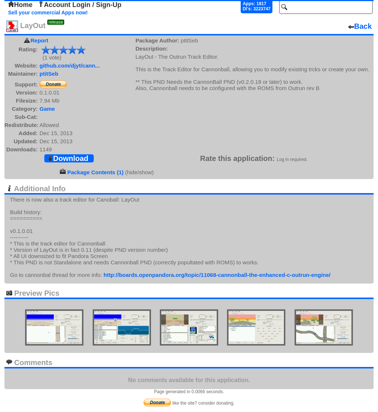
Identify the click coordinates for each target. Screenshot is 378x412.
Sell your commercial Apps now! (48, 13)
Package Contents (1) (95, 172)
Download (68, 158)
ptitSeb (48, 74)
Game (47, 109)
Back (360, 26)
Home (20, 4)
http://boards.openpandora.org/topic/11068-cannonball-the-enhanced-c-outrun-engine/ (216, 275)
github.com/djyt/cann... (69, 65)
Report (39, 40)
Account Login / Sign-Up (79, 4)
